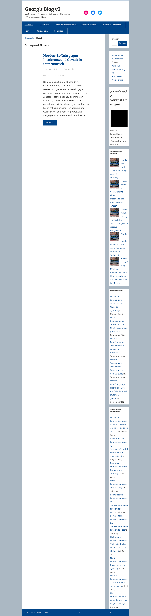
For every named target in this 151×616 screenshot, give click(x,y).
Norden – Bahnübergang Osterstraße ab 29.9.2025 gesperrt (117, 345)
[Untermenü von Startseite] (34, 25)
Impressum (55, 612)
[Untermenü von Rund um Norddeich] (122, 25)
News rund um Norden (54, 75)
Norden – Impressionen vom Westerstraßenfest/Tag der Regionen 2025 (119, 424)
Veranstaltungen (87, 612)
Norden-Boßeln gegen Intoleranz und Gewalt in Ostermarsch (62, 60)
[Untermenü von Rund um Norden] (97, 25)
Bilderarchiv (117, 55)
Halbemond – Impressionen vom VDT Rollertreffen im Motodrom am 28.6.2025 (118, 544)
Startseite (29, 38)
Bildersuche (117, 59)
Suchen (115, 39)
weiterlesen (50, 123)
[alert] (119, 127)
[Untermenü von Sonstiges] (64, 31)
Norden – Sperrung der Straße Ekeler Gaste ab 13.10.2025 (116, 303)
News (97, 612)
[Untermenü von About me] (50, 25)
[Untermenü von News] (31, 31)
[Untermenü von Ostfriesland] (49, 31)
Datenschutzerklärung (70, 612)
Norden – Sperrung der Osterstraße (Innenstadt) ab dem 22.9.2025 (117, 367)
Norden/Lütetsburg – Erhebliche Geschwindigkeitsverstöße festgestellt (119, 220)
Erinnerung (105, 612)
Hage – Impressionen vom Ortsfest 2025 (118, 484)
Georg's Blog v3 (43, 9)
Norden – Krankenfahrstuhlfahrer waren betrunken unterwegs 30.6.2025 (119, 244)
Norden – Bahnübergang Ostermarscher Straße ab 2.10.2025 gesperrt (118, 324)
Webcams (117, 66)
